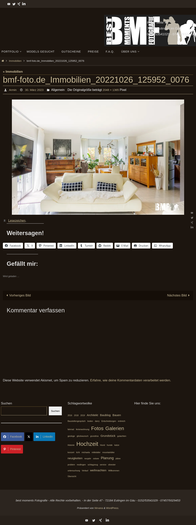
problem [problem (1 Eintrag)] (71, 465)
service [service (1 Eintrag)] (103, 465)
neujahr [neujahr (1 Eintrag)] (87, 459)
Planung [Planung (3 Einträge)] (107, 458)
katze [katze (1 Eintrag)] (116, 445)
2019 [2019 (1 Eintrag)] (82, 415)
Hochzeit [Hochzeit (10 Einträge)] (87, 444)
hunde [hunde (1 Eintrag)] (110, 445)
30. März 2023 (35, 89)
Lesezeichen (16, 220)
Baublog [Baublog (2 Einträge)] (105, 415)
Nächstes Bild (179, 295)
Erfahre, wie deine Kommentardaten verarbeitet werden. (130, 380)
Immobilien (15, 60)
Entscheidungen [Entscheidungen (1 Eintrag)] (108, 421)
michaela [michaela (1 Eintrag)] (86, 452)
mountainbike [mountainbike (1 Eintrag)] (108, 452)
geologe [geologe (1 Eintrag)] (71, 436)
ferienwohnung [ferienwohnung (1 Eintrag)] (82, 429)
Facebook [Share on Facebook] (12, 437)
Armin (13, 89)
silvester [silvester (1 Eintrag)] (112, 465)
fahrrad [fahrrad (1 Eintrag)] (71, 429)
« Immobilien (13, 71)
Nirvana (98, 508)
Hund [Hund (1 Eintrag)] (102, 445)
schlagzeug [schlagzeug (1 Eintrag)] (93, 465)
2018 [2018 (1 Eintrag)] (76, 415)
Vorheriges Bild (18, 295)
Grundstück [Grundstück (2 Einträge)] (107, 436)
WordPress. (112, 508)
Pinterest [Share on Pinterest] (12, 449)
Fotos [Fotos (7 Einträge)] (97, 428)
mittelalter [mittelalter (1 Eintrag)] (96, 452)
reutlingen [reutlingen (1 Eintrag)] (81, 465)
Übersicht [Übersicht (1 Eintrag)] (72, 476)
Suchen (6, 403)
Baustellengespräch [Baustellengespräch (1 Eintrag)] (77, 421)
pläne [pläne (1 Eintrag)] (118, 459)
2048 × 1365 (112, 89)
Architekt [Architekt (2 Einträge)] (92, 415)
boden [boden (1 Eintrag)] (90, 421)
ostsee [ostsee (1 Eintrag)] (96, 459)
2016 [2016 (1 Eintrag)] (70, 415)
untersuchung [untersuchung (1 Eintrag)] (74, 470)
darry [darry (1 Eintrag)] (97, 421)
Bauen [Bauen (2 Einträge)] (117, 415)
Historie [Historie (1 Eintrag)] (71, 445)
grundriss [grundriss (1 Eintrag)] (94, 436)
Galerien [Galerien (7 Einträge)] (114, 428)
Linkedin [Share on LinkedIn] (44, 437)
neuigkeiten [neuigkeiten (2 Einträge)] (75, 458)
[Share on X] (29, 437)
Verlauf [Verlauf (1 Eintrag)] (85, 470)
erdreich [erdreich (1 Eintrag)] (121, 421)
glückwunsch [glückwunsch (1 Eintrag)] (82, 436)
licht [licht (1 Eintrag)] (78, 452)
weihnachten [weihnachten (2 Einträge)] (98, 470)
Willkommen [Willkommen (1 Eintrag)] (113, 470)
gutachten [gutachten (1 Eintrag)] (121, 436)
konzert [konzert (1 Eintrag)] (71, 452)
